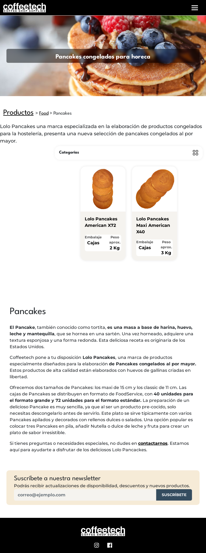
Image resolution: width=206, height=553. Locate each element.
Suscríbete (174, 494)
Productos (18, 112)
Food (44, 113)
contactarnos (153, 443)
